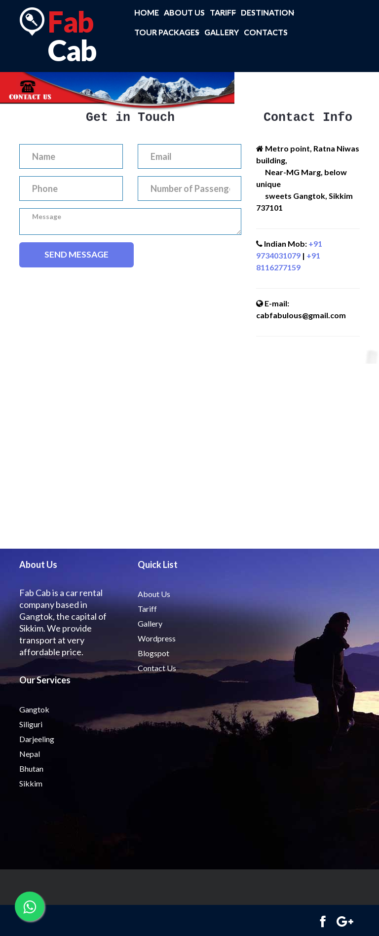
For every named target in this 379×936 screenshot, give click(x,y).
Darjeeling (36, 739)
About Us (154, 594)
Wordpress (157, 638)
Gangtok (34, 709)
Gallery (221, 32)
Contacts (266, 32)
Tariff (223, 12)
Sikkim (30, 783)
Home (146, 12)
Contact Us (157, 668)
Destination (267, 12)
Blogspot (153, 653)
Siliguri (30, 724)
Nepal (29, 753)
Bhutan (31, 768)
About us (184, 12)
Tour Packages (166, 32)
